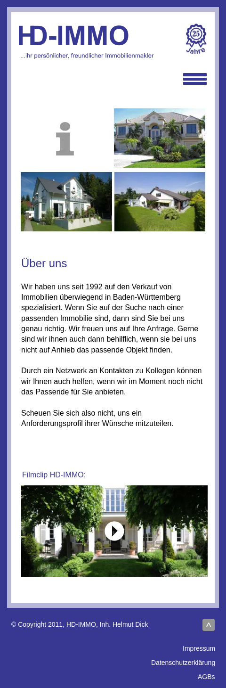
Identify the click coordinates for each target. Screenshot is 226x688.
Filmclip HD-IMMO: (54, 475)
